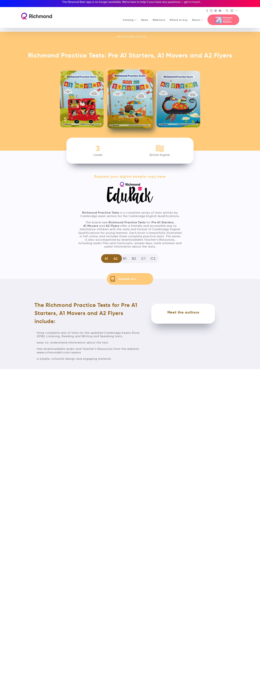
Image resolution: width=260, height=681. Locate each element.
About (197, 19)
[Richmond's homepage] (37, 16)
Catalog (130, 19)
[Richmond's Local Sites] (234, 11)
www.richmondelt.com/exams (59, 352)
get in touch (192, 2)
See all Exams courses (130, 36)
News (144, 19)
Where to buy (179, 19)
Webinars (159, 19)
